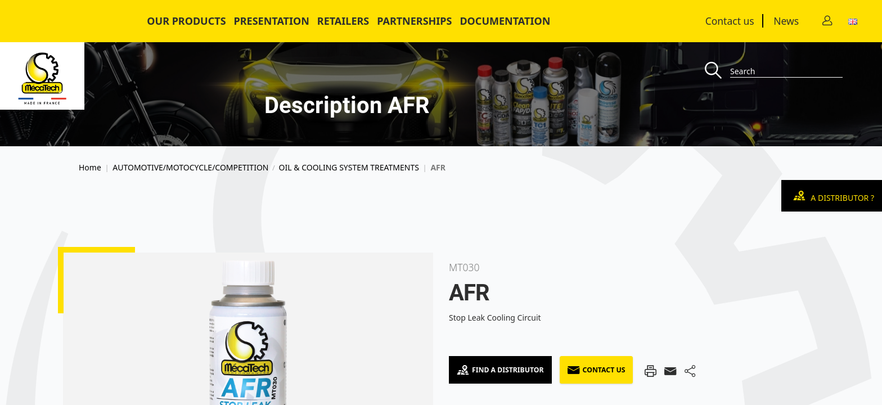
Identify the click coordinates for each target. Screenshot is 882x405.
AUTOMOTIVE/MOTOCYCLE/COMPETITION (190, 168)
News (786, 21)
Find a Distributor (500, 370)
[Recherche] (717, 71)
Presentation (271, 21)
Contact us (729, 21)
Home (90, 168)
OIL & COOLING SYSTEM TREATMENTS (349, 168)
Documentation (505, 21)
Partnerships (414, 21)
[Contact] (827, 21)
